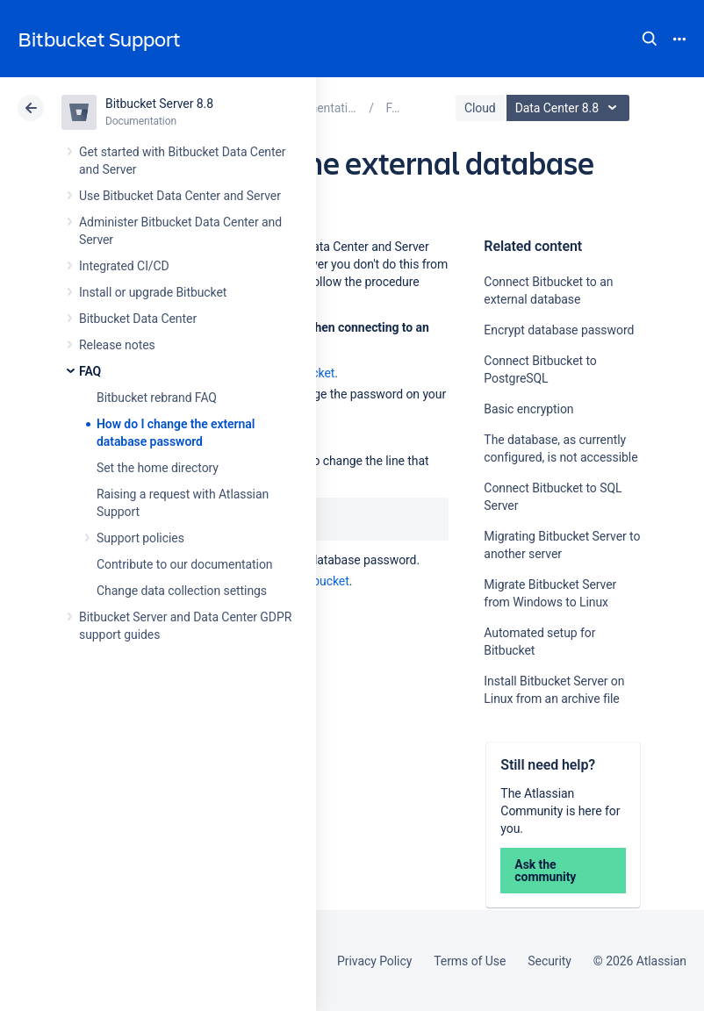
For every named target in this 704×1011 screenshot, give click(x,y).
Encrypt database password (559, 330)
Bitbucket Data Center (138, 319)
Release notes (117, 345)
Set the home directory (158, 468)
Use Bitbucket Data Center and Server (180, 196)
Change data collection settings (182, 591)
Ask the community (545, 870)
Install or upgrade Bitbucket (152, 292)
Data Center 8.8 (570, 108)
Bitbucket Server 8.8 (159, 104)
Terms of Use (470, 961)
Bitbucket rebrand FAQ (157, 398)
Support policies (140, 538)
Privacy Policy (374, 961)
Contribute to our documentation (185, 564)
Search (650, 39)
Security (549, 961)
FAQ (90, 371)
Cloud (480, 108)
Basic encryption (528, 409)
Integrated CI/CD (124, 266)
